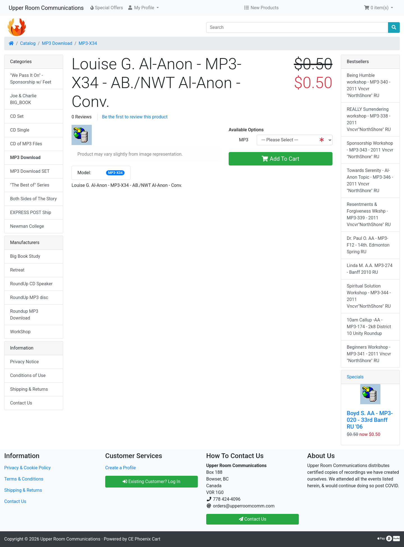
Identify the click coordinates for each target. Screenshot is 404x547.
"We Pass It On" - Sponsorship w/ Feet (30, 79)
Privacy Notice (24, 361)
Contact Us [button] (253, 519)
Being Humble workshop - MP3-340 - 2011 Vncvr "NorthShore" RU (368, 85)
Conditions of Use (27, 375)
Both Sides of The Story (33, 198)
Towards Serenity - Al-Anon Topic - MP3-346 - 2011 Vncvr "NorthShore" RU (370, 180)
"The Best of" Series (29, 185)
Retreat (17, 270)
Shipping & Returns (29, 389)
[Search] (297, 27)
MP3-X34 (88, 43)
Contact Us (21, 403)
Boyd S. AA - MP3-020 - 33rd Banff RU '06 (370, 420)
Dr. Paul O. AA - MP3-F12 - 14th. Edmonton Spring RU (368, 245)
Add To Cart (280, 158)
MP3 (243, 140)
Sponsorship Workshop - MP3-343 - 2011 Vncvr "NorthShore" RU (370, 150)
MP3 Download (57, 43)
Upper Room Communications (46, 7)
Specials (355, 377)
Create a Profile (120, 467)
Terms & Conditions (23, 479)
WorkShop (20, 331)
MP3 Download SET (30, 171)
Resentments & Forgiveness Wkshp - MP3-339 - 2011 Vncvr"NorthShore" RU (369, 214)
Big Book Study (25, 256)
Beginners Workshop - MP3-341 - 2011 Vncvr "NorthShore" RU (369, 353)
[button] (143, 7)
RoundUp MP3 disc (29, 297)
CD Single (19, 130)
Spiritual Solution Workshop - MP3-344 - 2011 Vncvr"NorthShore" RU (369, 296)
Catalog (28, 43)
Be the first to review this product (135, 116)
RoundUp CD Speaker (31, 283)
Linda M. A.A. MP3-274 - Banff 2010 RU (369, 269)
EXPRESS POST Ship (30, 212)
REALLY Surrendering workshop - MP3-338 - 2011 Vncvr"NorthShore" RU (369, 119)
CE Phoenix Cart (144, 539)
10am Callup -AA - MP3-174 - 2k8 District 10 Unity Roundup (369, 326)
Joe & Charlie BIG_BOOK (23, 99)
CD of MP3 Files (26, 143)
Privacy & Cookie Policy (27, 467)
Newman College (27, 226)
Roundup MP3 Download (24, 315)
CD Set (17, 116)
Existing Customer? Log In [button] (151, 481)
